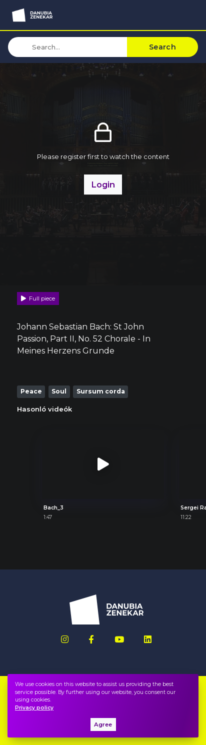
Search (162, 47)
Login (103, 185)
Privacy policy (34, 707)
